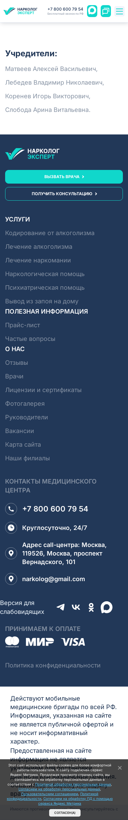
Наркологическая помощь (45, 273)
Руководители (26, 417)
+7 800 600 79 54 (65, 11)
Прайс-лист (22, 325)
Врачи (14, 376)
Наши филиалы (27, 458)
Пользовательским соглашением (49, 794)
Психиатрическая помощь (45, 287)
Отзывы (16, 362)
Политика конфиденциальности (53, 665)
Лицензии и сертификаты (43, 389)
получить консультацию (62, 193)
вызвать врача (62, 176)
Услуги (17, 219)
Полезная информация (46, 311)
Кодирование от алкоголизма (50, 232)
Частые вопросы (30, 338)
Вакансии (19, 430)
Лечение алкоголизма (38, 246)
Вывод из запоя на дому (42, 301)
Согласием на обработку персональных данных (59, 789)
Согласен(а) (64, 813)
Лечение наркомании (38, 260)
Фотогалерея (25, 403)
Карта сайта (23, 444)
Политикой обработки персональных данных (73, 784)
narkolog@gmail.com (45, 579)
